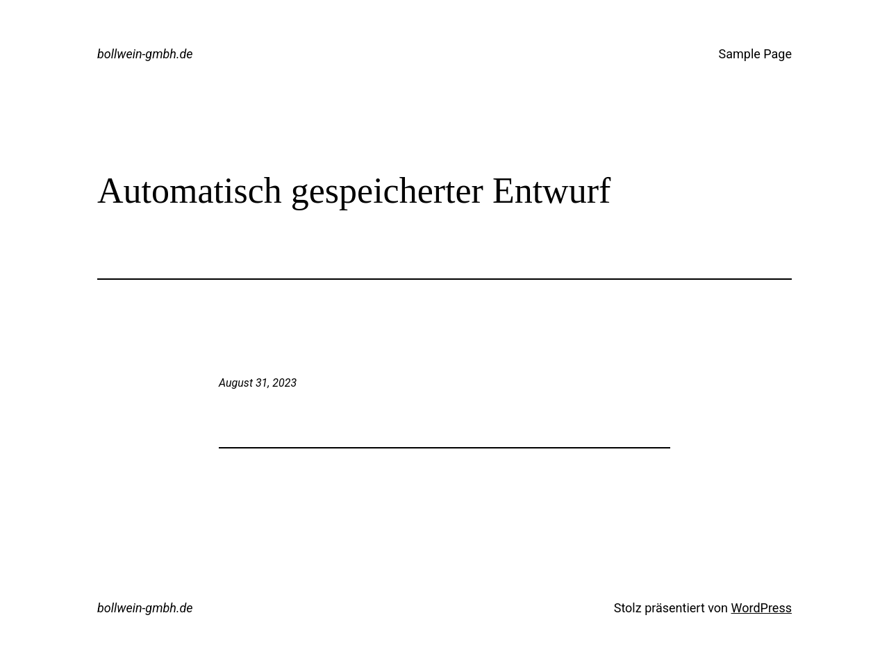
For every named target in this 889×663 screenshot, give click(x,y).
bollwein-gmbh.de (145, 54)
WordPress (761, 608)
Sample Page (755, 54)
